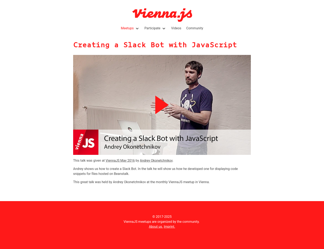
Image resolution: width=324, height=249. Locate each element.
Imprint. (169, 227)
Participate (152, 28)
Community (194, 28)
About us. (156, 227)
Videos (176, 28)
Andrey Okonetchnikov (156, 160)
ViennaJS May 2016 (120, 160)
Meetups (127, 28)
